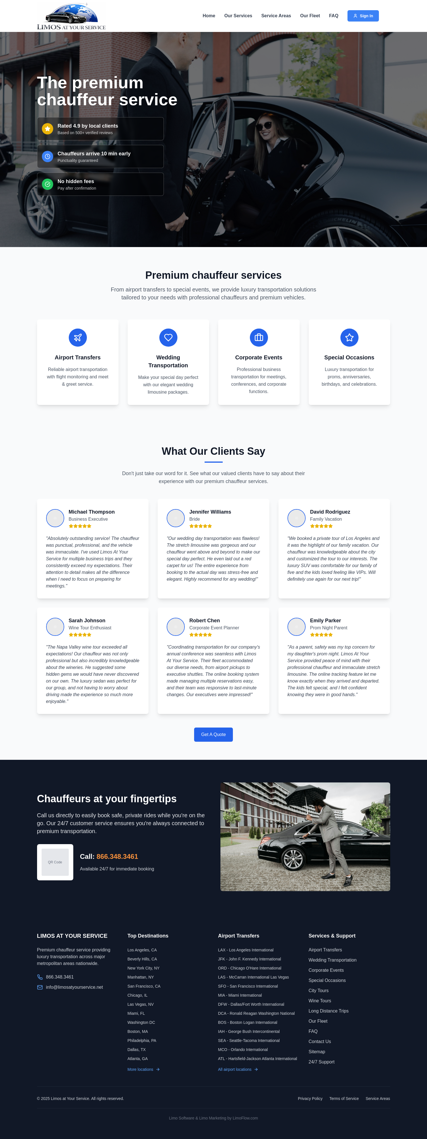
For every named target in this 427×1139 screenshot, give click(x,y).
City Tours (319, 990)
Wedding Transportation (333, 960)
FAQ (333, 15)
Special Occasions (327, 980)
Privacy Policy (310, 1098)
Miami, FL (136, 1013)
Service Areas (276, 15)
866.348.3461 (117, 856)
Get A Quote (213, 734)
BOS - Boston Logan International (247, 1022)
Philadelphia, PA (142, 1040)
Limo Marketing (212, 1118)
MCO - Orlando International (243, 1049)
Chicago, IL (138, 995)
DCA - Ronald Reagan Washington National (256, 1013)
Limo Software (181, 1118)
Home (209, 15)
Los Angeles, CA (142, 950)
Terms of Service (344, 1098)
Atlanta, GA (138, 1058)
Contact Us (320, 1041)
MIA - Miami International (240, 995)
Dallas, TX (137, 1049)
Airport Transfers (325, 949)
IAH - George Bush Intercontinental (249, 1031)
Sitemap (317, 1051)
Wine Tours (320, 1000)
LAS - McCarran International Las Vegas (253, 977)
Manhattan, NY (141, 977)
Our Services (238, 15)
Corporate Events (326, 970)
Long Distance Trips (329, 1011)
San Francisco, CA (144, 986)
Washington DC (141, 1022)
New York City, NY (144, 968)
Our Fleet (310, 15)
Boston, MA (138, 1031)
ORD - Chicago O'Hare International (250, 968)
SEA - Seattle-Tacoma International (249, 1040)
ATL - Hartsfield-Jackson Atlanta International (257, 1058)
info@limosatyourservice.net (74, 987)
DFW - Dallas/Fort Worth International (251, 1004)
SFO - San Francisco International (248, 986)
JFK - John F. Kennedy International (249, 959)
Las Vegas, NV (141, 1004)
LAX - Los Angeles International (246, 950)
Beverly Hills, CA (142, 959)
